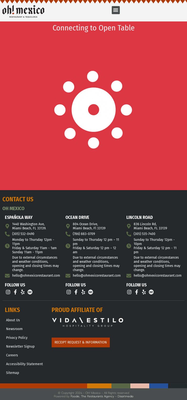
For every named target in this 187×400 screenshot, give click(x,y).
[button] (116, 10)
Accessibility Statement (24, 364)
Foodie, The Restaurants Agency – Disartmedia (102, 395)
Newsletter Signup (20, 346)
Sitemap (12, 373)
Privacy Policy (17, 338)
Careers (12, 355)
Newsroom (14, 329)
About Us (13, 320)
